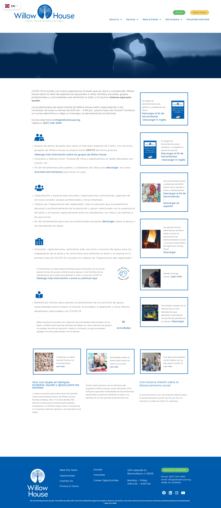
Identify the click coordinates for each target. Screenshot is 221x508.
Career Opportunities (106, 480)
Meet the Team (69, 470)
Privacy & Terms (69, 486)
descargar (112, 167)
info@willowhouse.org (67, 120)
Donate (98, 470)
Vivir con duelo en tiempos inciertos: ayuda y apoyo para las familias (55, 385)
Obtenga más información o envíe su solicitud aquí (67, 278)
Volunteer (99, 475)
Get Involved (173, 19)
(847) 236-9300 (52, 123)
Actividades (124, 328)
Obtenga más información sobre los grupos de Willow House (70, 154)
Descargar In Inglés (154, 119)
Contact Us (66, 481)
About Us (115, 19)
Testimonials (67, 476)
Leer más (176, 276)
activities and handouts (48, 172)
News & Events (151, 19)
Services (132, 19)
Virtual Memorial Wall (197, 19)
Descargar (169, 252)
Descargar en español (171, 205)
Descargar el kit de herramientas (153, 115)
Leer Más (60, 366)
